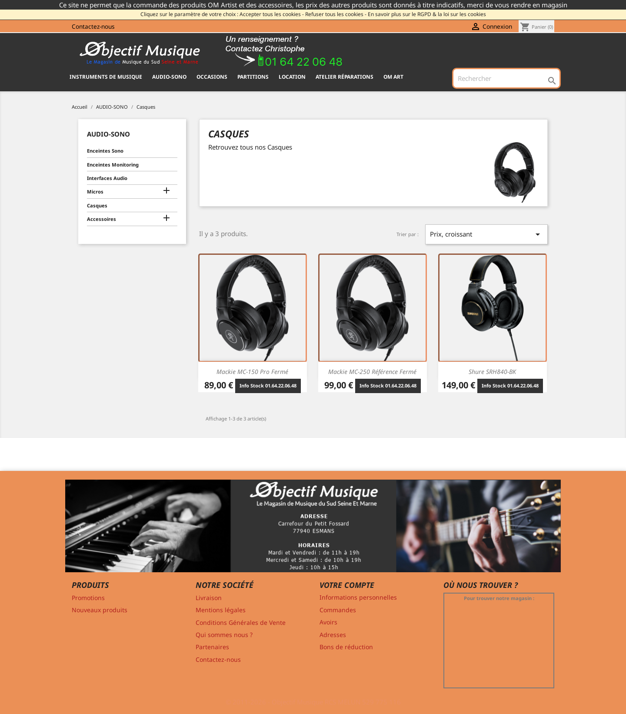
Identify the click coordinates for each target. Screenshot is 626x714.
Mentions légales (221, 610)
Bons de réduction (346, 647)
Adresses (333, 635)
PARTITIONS (253, 76)
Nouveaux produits (99, 610)
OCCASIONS (211, 76)
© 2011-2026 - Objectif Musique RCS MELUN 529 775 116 (313, 701)
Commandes (338, 610)
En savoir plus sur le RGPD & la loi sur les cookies (427, 14)
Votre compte (347, 585)
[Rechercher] (506, 78)
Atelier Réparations (344, 76)
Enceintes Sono (105, 150)
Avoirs (328, 622)
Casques (97, 205)
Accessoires (101, 219)
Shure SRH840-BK (492, 371)
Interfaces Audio (107, 178)
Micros (95, 191)
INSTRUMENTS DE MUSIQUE (106, 76)
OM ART (393, 76)
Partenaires (212, 647)
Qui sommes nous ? (224, 635)
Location (292, 76)
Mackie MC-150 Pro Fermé (252, 371)
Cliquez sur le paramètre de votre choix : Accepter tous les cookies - (222, 14)
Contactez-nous (93, 26)
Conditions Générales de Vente (241, 622)
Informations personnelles (358, 597)
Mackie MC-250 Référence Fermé (372, 371)
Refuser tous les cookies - (335, 14)
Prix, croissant (486, 234)
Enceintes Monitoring (113, 164)
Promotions (88, 598)
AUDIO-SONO (169, 76)
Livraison (209, 598)
